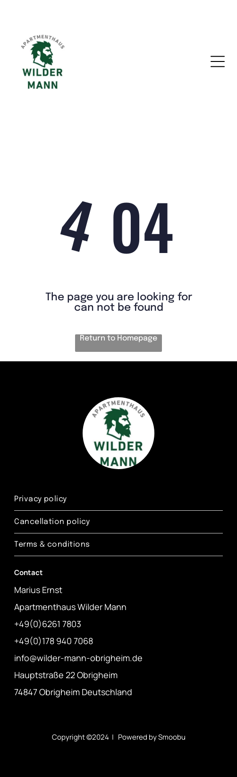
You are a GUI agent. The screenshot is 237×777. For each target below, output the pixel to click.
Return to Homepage (118, 338)
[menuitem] (118, 499)
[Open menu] (218, 61)
